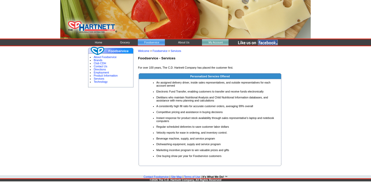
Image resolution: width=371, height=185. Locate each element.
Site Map (176, 176)
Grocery (125, 42)
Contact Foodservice (156, 176)
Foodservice (151, 42)
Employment (101, 72)
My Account (215, 42)
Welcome (143, 50)
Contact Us (100, 66)
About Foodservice (105, 57)
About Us (183, 42)
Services (99, 78)
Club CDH (100, 63)
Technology (101, 81)
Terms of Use (192, 176)
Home (98, 42)
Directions (100, 69)
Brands (98, 60)
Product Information (106, 75)
